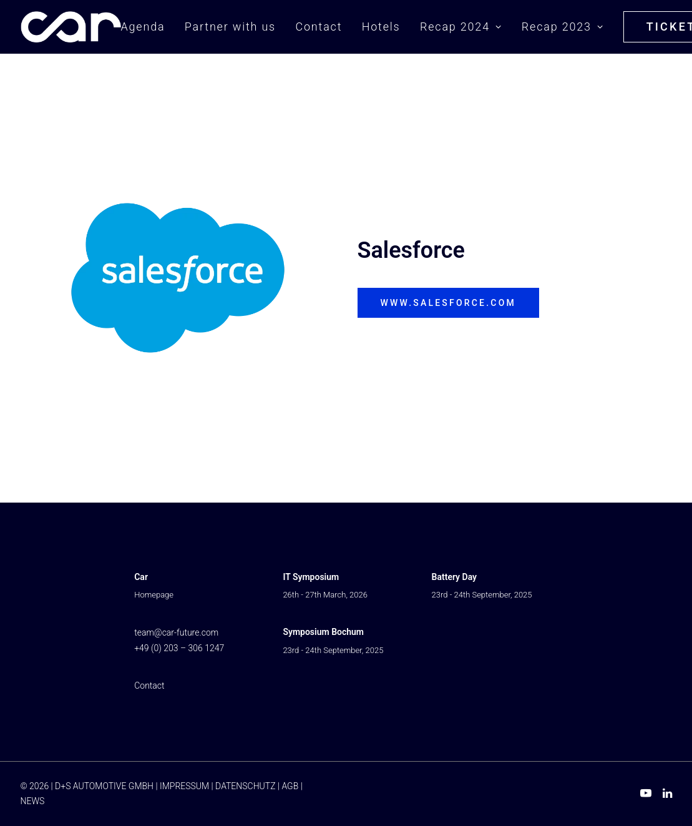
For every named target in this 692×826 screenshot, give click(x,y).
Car (141, 577)
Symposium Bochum (323, 632)
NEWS (33, 801)
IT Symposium (311, 577)
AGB (289, 786)
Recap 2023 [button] (562, 26)
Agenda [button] (143, 26)
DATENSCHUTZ (245, 786)
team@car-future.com (176, 632)
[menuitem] (147, 27)
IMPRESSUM (184, 786)
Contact (318, 26)
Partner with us (230, 26)
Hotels (381, 26)
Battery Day (454, 577)
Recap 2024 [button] (461, 26)
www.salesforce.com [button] (448, 303)
